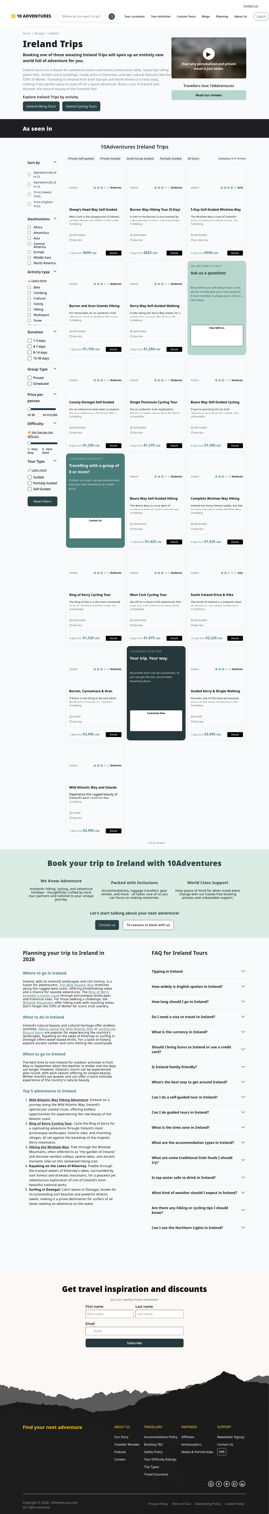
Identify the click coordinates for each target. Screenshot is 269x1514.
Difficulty (36, 423)
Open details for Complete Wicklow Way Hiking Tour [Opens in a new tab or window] (216, 500)
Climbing (37, 293)
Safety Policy (153, 1452)
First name (94, 1306)
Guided (36, 477)
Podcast (120, 1452)
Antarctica (38, 233)
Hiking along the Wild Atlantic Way (65, 1029)
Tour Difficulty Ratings (160, 1459)
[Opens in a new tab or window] (211, 1484)
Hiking (35, 309)
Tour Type (36, 461)
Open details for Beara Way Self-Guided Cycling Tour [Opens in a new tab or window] (216, 404)
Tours (27, 33)
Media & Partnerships (197, 1452)
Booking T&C (153, 1444)
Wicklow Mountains (38, 1002)
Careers (120, 1459)
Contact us (250, 6)
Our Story (121, 1437)
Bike (34, 287)
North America (42, 263)
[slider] (29, 409)
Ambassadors (191, 1444)
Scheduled (38, 384)
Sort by (34, 162)
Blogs (206, 16)
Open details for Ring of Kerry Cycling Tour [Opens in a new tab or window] (95, 597)
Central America (37, 245)
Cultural (37, 298)
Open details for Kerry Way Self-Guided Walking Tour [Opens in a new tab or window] (156, 308)
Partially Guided (42, 483)
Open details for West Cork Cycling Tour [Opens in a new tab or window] (156, 597)
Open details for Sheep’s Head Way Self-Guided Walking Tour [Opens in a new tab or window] (95, 212)
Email (90, 1324)
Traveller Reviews (126, 1444)
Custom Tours (186, 16)
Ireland (54, 33)
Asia (34, 238)
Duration (35, 332)
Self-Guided (39, 489)
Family (35, 304)
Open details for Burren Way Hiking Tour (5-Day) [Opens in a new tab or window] (156, 212)
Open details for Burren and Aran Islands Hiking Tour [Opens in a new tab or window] (95, 308)
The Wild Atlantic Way (77, 985)
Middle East (39, 257)
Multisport (38, 315)
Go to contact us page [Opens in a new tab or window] (216, 308)
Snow (35, 320)
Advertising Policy (208, 1504)
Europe (39, 33)
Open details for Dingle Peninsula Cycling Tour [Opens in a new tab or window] (156, 404)
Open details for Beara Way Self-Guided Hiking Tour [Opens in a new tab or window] (156, 500)
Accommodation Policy (161, 1437)
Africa (35, 227)
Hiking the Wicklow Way (49, 1147)
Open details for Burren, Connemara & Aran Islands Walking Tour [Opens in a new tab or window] (95, 693)
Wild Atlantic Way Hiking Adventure (58, 1100)
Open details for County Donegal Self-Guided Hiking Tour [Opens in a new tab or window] (95, 404)
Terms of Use (181, 1504)
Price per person (35, 397)
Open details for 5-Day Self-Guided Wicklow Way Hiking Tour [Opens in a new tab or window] (216, 212)
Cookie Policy (234, 1504)
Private (36, 378)
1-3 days (37, 341)
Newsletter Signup (230, 1437)
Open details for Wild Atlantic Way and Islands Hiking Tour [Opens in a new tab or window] (95, 789)
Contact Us (225, 1444)
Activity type (39, 271)
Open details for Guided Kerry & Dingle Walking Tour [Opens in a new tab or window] (216, 693)
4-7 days (37, 346)
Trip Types (151, 1467)
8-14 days (37, 352)
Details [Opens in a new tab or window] (113, 253)
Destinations (39, 219)
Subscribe (134, 1343)
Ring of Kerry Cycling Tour (50, 1123)
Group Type (38, 369)
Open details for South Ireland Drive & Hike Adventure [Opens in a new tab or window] (216, 597)
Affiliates (187, 1437)
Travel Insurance (156, 1474)
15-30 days (38, 358)
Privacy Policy (158, 1504)
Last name (144, 1306)
